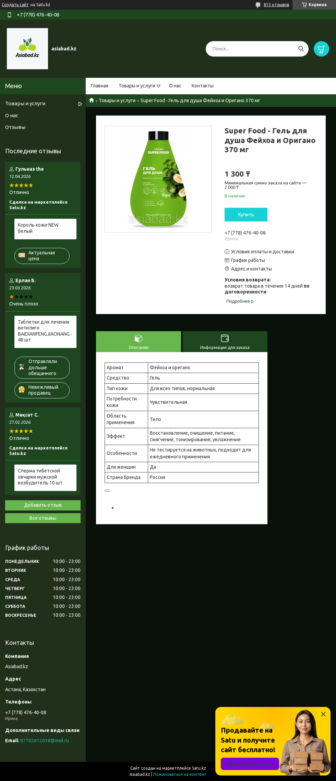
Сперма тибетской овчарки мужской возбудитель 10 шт (40, 476)
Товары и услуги (137, 85)
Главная (99, 85)
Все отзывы (42, 518)
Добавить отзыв (43, 505)
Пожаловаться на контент (179, 774)
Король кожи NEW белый (38, 228)
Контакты (203, 85)
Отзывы (15, 127)
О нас (175, 85)
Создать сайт (15, 4)
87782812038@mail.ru (44, 740)
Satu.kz (199, 768)
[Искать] (301, 49)
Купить (246, 214)
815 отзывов (276, 4)
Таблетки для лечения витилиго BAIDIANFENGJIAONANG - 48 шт (45, 331)
